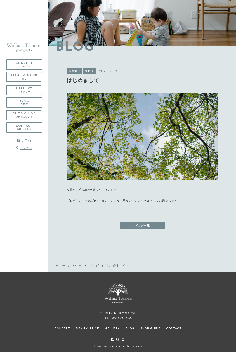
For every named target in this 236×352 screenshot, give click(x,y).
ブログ (89, 71)
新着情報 (74, 71)
